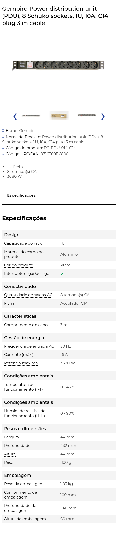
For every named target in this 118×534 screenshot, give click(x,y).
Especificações (21, 195)
